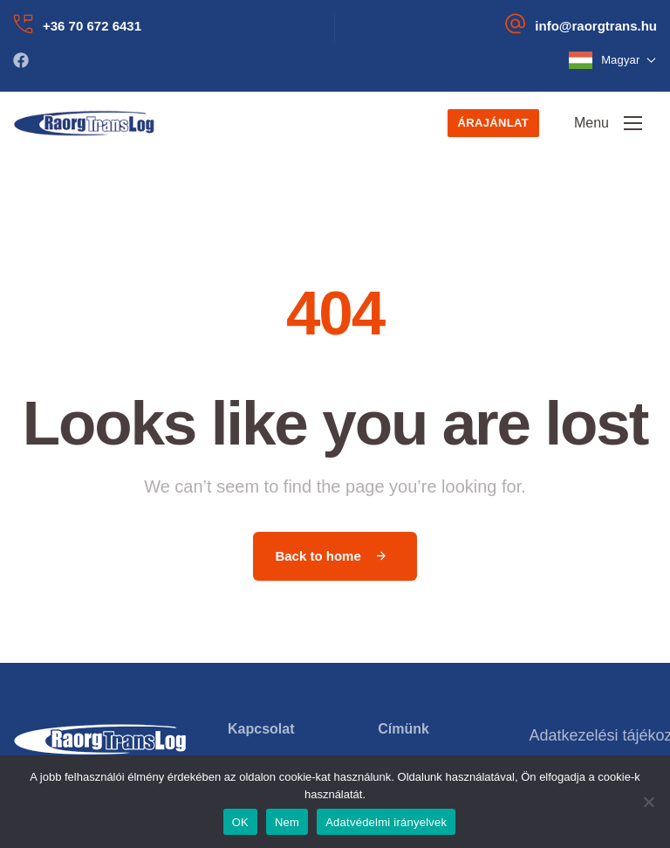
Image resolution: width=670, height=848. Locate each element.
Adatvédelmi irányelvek (386, 822)
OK (240, 822)
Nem (287, 822)
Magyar (629, 59)
